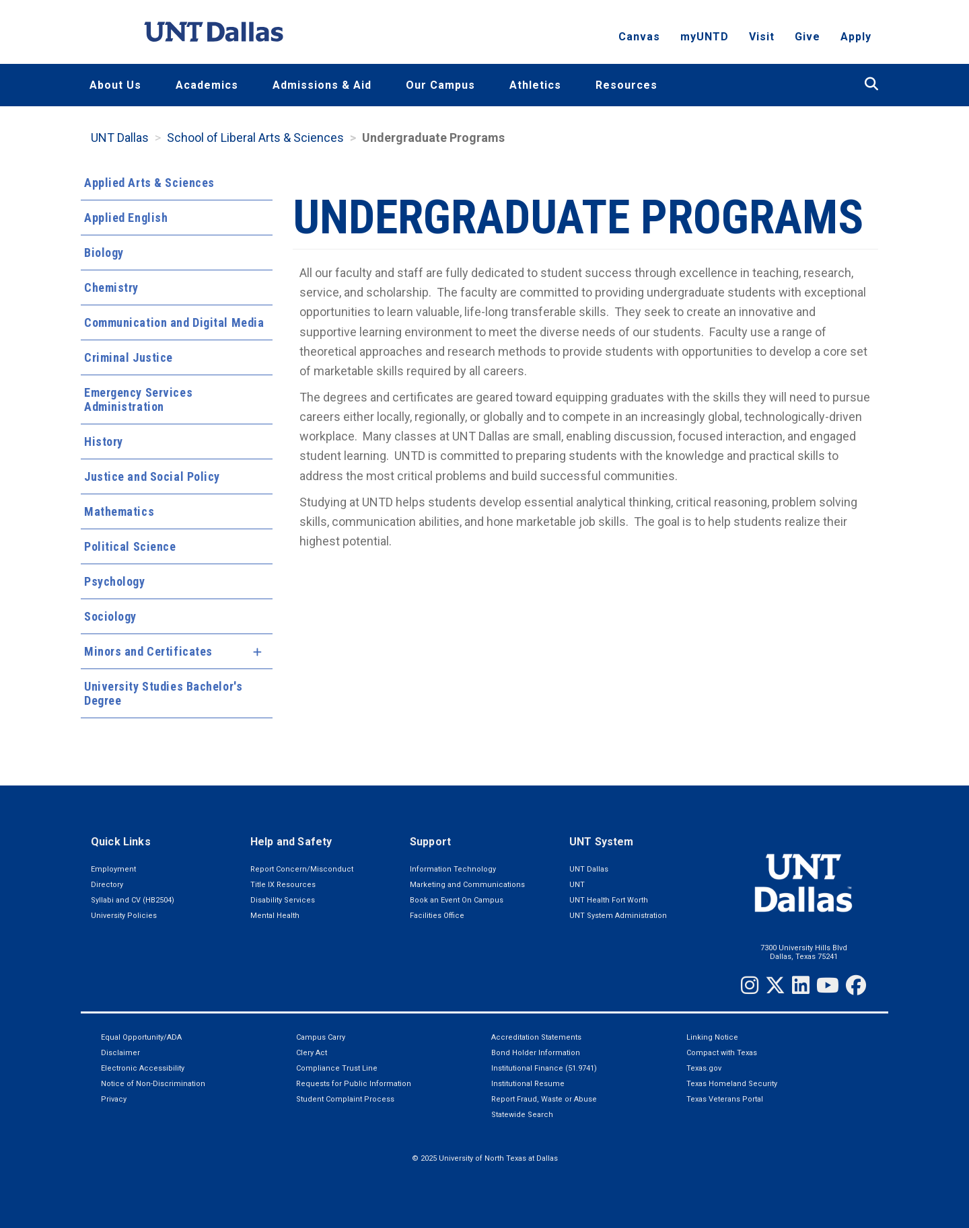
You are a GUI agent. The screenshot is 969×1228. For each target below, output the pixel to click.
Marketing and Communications (467, 884)
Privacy (114, 1099)
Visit (762, 37)
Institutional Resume (528, 1083)
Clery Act (311, 1052)
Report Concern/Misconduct (301, 869)
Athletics (535, 85)
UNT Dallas (120, 137)
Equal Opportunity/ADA (141, 1037)
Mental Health (274, 915)
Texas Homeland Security (731, 1083)
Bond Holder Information (535, 1052)
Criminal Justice (128, 357)
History (103, 441)
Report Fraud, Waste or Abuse (544, 1099)
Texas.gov (703, 1068)
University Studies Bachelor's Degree (163, 693)
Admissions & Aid (322, 85)
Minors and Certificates (148, 651)
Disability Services (282, 900)
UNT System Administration (618, 915)
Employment (113, 869)
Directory (107, 884)
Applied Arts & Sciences (149, 183)
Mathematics (119, 511)
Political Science (130, 546)
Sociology (110, 616)
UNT (577, 884)
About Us (115, 85)
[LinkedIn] (801, 985)
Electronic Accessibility (142, 1068)
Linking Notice (712, 1037)
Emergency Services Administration (138, 399)
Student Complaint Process (345, 1099)
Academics (207, 85)
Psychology (114, 581)
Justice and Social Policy (152, 476)
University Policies (124, 915)
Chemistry (111, 287)
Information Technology (453, 869)
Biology (104, 252)
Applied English (126, 217)
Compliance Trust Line (337, 1068)
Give (807, 37)
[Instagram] (749, 985)
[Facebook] (856, 985)
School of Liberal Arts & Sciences (255, 137)
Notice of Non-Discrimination (153, 1083)
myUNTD (704, 37)
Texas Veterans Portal (724, 1099)
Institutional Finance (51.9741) (544, 1068)
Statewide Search (522, 1114)
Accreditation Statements (536, 1037)
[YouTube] (827, 985)
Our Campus (440, 85)
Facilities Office (437, 915)
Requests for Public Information (353, 1083)
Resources (626, 85)
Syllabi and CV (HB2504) (132, 900)
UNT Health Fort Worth (608, 900)
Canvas (639, 37)
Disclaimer (120, 1052)
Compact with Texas (721, 1052)
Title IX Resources (283, 884)
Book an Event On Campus (456, 900)
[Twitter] (775, 985)
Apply (855, 37)
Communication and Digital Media (174, 322)
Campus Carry (320, 1037)
